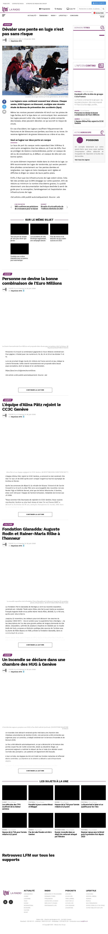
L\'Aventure (69, 907)
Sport (26, 912)
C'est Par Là (69, 901)
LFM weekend (69, 905)
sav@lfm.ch (84, 921)
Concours (74, 15)
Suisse (26, 903)
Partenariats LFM (50, 905)
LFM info (68, 894)
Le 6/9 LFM (68, 896)
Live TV (71, 9)
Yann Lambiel (69, 898)
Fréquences (49, 898)
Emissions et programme (53, 894)
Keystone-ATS (16, 41)
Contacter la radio (51, 901)
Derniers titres (50, 896)
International (28, 905)
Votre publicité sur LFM (94, 907)
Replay (58, 9)
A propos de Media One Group (36, 3)
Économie (27, 907)
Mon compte (99, 3)
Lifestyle (62, 15)
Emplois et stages (51, 903)
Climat (26, 896)
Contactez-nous (18, 3)
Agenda (88, 898)
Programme (44, 9)
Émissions (43, 15)
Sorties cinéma (91, 896)
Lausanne (27, 898)
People (88, 901)
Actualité (32, 15)
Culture (26, 910)
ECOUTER (99, 12)
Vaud (25, 901)
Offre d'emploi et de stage (95, 905)
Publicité (6, 3)
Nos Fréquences (91, 903)
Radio (53, 15)
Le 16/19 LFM (69, 903)
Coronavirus (28, 894)
